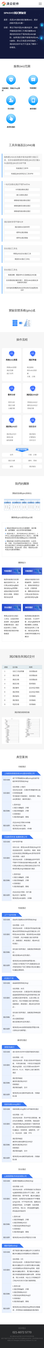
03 (11, 388)
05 (11, 420)
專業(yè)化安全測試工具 (22, 254)
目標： (6, 28)
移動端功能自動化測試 (22, 200)
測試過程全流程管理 (22, 227)
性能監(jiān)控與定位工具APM (22, 174)
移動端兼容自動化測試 (22, 206)
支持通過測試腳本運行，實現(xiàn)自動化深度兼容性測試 (22, 281)
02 (32, 353)
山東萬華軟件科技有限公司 (15, 1176)
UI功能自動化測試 (22, 189)
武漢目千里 (9, 978)
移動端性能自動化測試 (22, 211)
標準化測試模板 (22, 232)
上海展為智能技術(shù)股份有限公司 (19, 773)
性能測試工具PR (22, 168)
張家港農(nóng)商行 (12, 1104)
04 (32, 388)
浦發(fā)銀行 (9, 1047)
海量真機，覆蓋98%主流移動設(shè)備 (22, 275)
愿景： (6, 20)
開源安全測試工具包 (22, 259)
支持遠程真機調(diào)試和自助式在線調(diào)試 (22, 289)
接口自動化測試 (22, 195)
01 (11, 353)
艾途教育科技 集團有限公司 (15, 837)
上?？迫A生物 (10, 915)
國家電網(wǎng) (10, 1246)
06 (32, 420)
